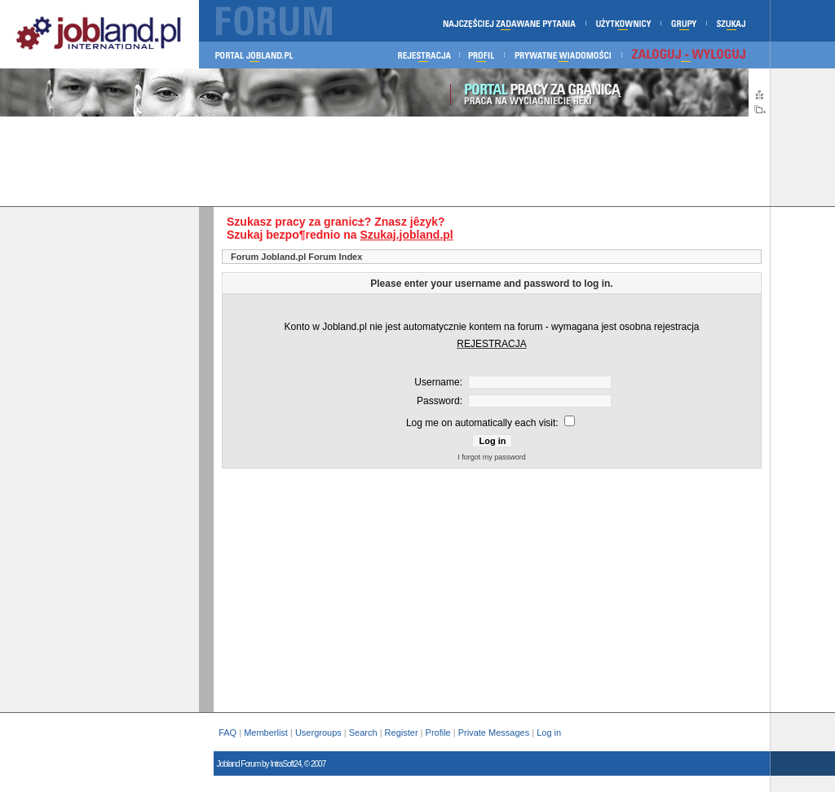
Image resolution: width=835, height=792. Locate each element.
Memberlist (266, 732)
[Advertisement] (385, 161)
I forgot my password (491, 457)
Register (401, 732)
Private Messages (493, 732)
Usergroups (318, 732)
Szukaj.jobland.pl (406, 234)
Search (363, 732)
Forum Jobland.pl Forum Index (296, 257)
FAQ (227, 732)
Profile (438, 732)
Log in (550, 732)
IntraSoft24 (285, 763)
